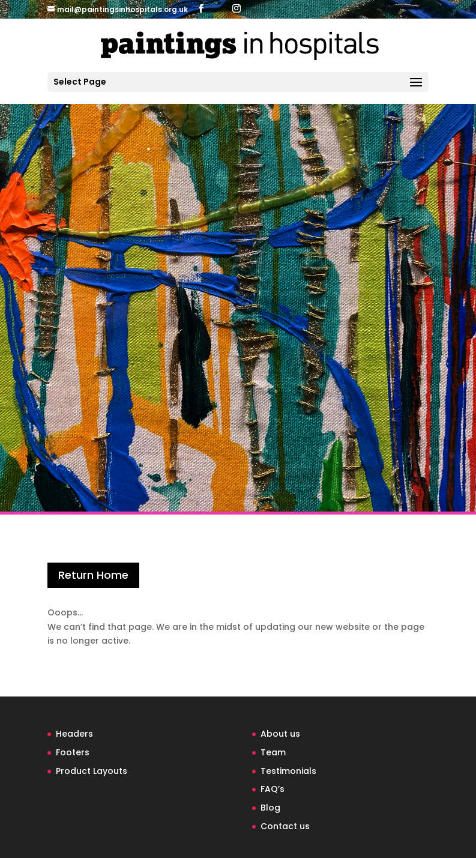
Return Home (93, 574)
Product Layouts (91, 771)
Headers (74, 734)
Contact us (285, 826)
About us (280, 734)
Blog (270, 808)
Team (273, 752)
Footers (72, 752)
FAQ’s (273, 789)
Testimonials (288, 771)
